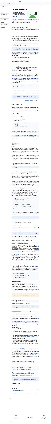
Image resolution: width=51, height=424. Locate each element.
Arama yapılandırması (14, 311)
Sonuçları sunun (14, 144)
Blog (30, 0)
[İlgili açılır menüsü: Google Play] (27, 1)
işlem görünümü (22, 348)
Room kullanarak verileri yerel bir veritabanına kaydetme (30, 166)
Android (10, 422)
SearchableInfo (19, 78)
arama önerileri (27, 100)
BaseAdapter (21, 173)
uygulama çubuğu (20, 233)
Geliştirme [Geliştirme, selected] (20, 0)
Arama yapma (14, 262)
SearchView (15, 66)
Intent (33, 52)
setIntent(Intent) (35, 266)
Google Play (25, 0)
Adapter (31, 171)
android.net (14, 163)
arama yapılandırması (16, 74)
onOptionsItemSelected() (33, 354)
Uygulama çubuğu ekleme (36, 356)
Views (11, 3)
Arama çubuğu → (15, 16)
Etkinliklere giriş (17, 254)
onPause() (26, 242)
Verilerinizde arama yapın (16, 143)
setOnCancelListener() (28, 249)
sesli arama (31, 100)
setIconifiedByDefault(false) (17, 341)
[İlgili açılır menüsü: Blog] (31, 1)
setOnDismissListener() (22, 249)
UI (8, 3)
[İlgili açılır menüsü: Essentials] (10, 1)
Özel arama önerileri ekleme (16, 390)
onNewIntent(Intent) (19, 260)
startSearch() (37, 287)
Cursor (21, 176)
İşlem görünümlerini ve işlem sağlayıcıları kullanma (33, 324)
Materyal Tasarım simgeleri (16, 32)
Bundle (31, 284)
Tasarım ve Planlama (14, 0)
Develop (2, 3)
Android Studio (48, 0)
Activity (34, 60)
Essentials (8, 0)
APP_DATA (29, 284)
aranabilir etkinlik (19, 311)
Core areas (5, 3)
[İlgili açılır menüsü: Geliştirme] (22, 1)
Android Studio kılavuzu (39, 422)
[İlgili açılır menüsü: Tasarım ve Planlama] (17, 1)
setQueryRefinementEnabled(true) (28, 336)
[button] (4, 6)
